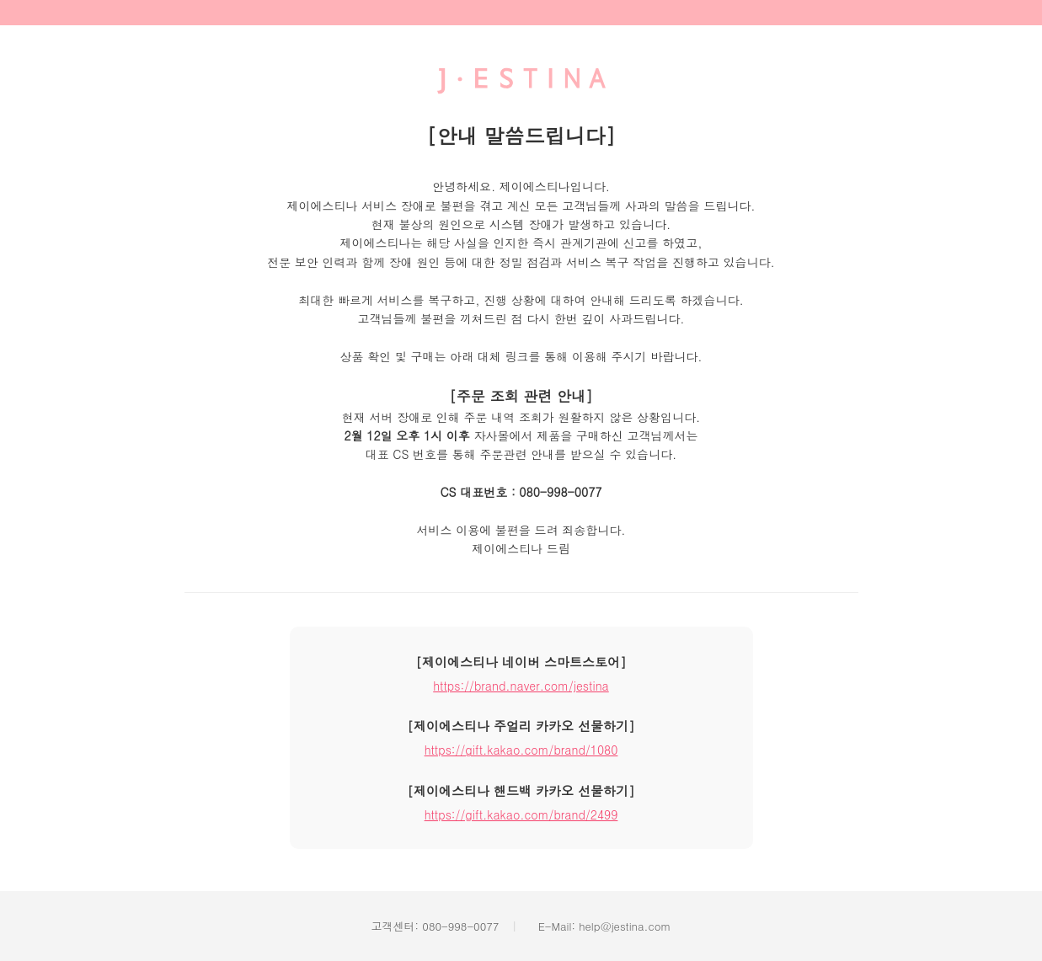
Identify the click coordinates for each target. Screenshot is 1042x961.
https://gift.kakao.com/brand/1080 (521, 749)
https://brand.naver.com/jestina (521, 685)
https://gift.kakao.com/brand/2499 (521, 814)
